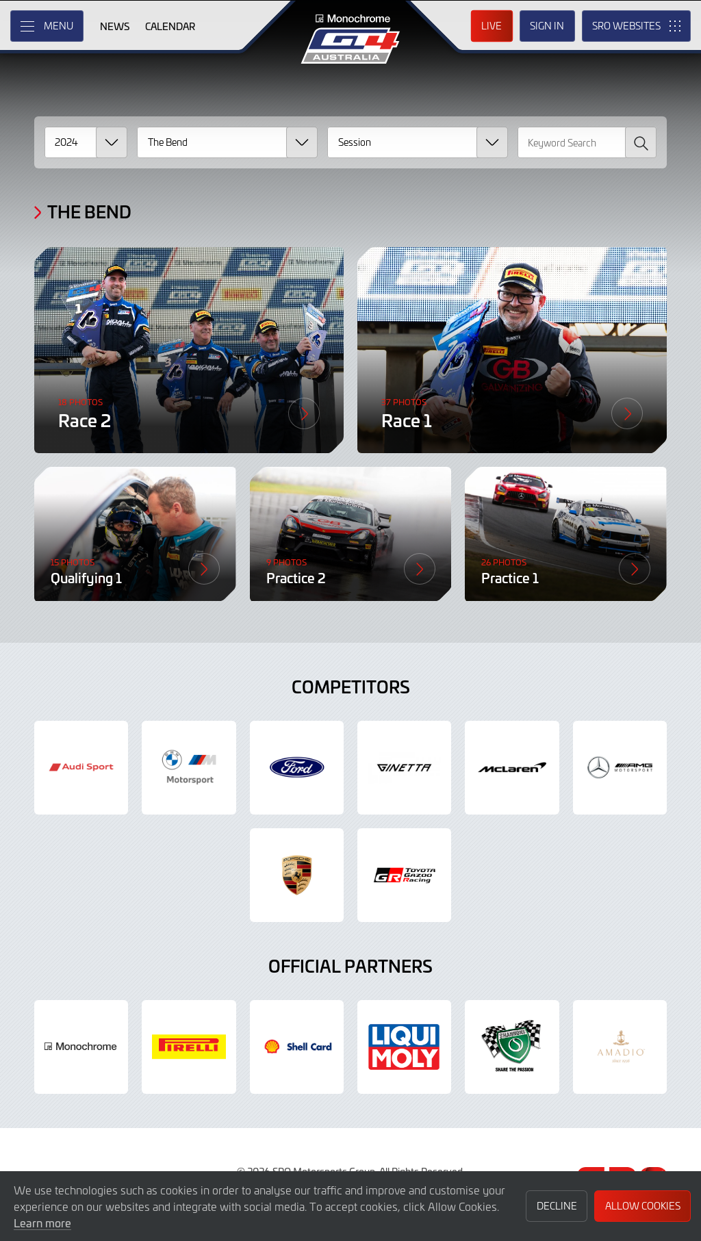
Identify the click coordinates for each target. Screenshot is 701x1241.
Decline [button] (557, 1205)
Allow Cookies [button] (642, 1205)
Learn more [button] (42, 1222)
